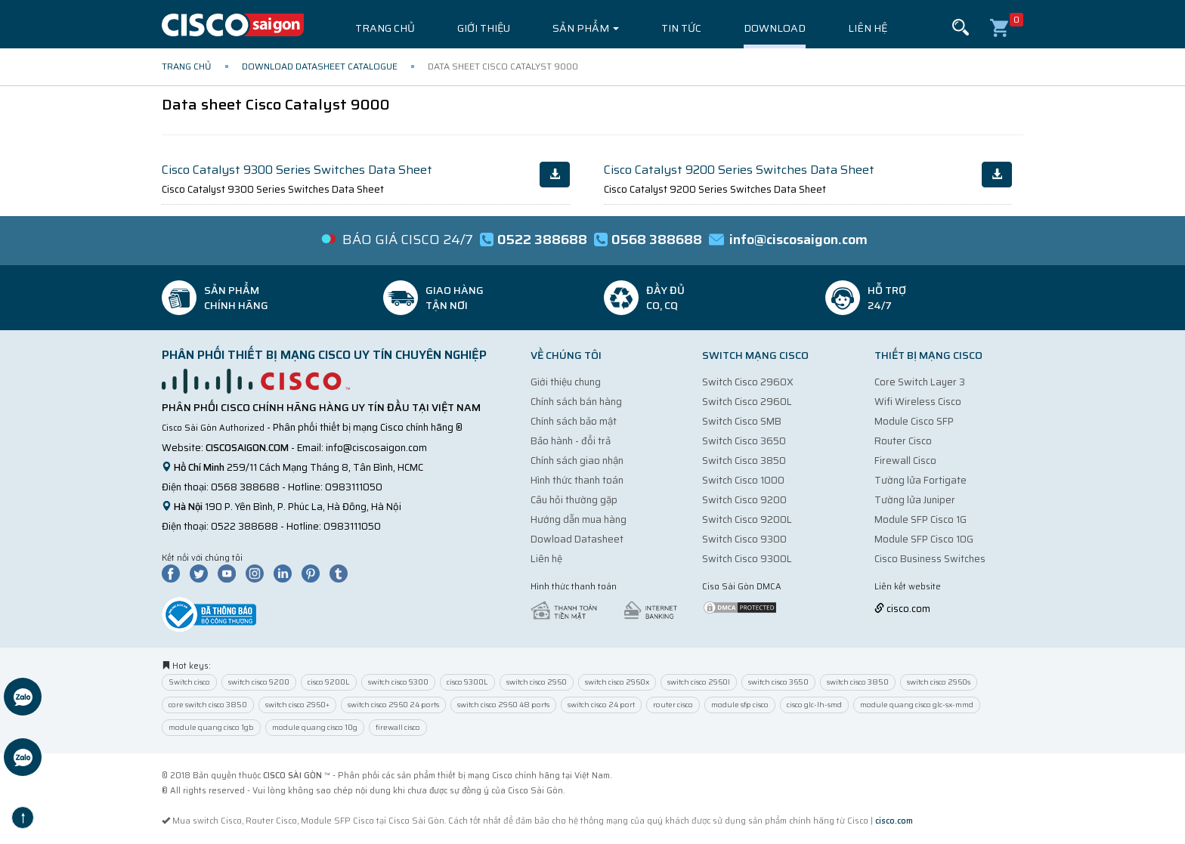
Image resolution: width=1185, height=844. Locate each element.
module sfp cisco (740, 704)
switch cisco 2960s (938, 682)
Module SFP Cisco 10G (923, 539)
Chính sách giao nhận (577, 460)
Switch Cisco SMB (741, 421)
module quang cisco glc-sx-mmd (916, 704)
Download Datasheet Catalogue (320, 66)
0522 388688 (244, 526)
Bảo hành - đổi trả (571, 441)
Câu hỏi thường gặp (574, 500)
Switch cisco (189, 682)
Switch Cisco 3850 (744, 460)
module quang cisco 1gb (211, 727)
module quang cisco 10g (314, 727)
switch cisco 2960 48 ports (503, 704)
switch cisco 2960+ (297, 704)
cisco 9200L (329, 682)
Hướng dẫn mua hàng (579, 519)
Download (775, 28)
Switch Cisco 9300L (747, 559)
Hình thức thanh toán (577, 480)
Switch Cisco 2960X (748, 382)
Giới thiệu (483, 28)
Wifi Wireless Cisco (917, 402)
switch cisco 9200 (258, 682)
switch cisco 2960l (698, 682)
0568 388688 (245, 487)
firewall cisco (398, 727)
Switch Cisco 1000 (743, 480)
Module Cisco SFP (914, 421)
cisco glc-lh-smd (814, 704)
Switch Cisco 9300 (744, 539)
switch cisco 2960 (536, 682)
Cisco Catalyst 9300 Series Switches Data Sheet (297, 169)
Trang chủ (385, 28)
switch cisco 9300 (398, 682)
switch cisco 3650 (778, 682)
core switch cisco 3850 (208, 704)
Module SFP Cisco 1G (920, 519)
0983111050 (353, 487)
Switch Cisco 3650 (744, 441)
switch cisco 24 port (601, 704)
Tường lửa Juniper (914, 500)
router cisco (673, 704)
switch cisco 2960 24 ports (393, 704)
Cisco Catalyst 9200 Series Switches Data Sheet (739, 169)
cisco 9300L (467, 682)
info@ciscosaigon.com (376, 448)
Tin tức (681, 28)
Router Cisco (903, 441)
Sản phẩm (585, 28)
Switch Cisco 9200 (744, 500)
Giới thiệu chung (566, 382)
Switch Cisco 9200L (747, 519)
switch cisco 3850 (858, 682)
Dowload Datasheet (577, 539)
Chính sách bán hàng (576, 402)
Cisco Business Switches (929, 559)
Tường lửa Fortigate (920, 480)
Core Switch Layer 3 (919, 382)
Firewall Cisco (905, 460)
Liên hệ (867, 28)
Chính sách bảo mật (574, 421)
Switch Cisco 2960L (747, 402)
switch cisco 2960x (617, 682)
